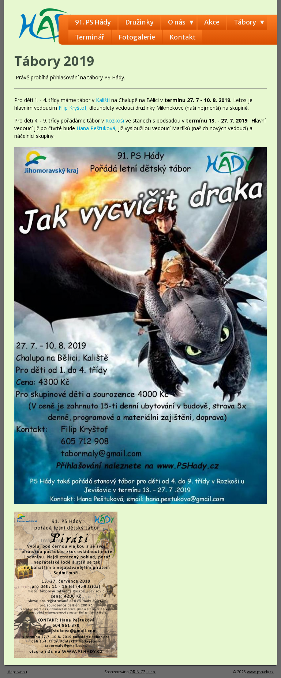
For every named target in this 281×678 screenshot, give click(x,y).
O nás (177, 22)
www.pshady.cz (260, 671)
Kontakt (182, 37)
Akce (212, 22)
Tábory (245, 22)
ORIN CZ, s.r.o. (143, 671)
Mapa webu (17, 671)
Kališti (103, 100)
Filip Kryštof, (74, 107)
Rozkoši (115, 120)
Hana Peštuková (95, 128)
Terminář (89, 37)
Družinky (139, 22)
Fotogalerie (137, 37)
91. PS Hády (93, 22)
